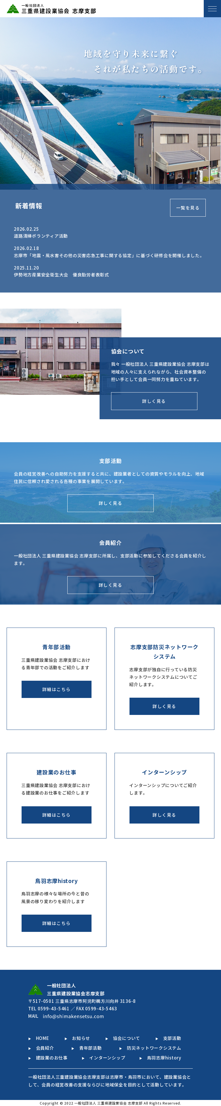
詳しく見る (154, 401)
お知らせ (77, 1038)
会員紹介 (41, 1048)
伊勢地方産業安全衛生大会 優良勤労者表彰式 (61, 275)
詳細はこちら (56, 689)
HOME (38, 1038)
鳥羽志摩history (160, 1058)
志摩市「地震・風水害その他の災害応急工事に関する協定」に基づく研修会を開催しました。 (109, 255)
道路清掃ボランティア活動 (41, 236)
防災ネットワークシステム (150, 1048)
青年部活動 (86, 1048)
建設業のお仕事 (48, 1058)
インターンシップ (103, 1058)
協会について (122, 1038)
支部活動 (168, 1038)
